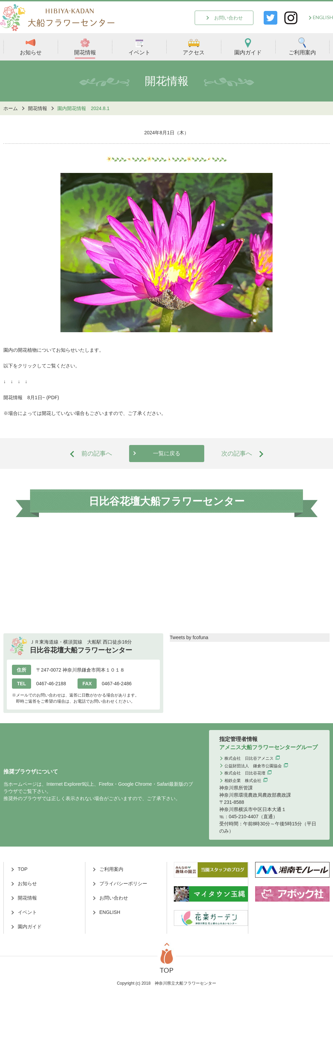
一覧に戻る (166, 453)
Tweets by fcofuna (189, 637)
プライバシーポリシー (123, 883)
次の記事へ (236, 453)
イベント (139, 46)
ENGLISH (323, 17)
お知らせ (31, 46)
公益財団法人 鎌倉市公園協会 (253, 766)
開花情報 (85, 46)
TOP (23, 869)
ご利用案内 (302, 46)
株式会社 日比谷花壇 (244, 773)
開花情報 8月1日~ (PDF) (31, 397)
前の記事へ (96, 453)
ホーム (10, 108)
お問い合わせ (228, 18)
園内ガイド (248, 46)
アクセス (194, 46)
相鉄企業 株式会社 (242, 780)
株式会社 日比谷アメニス (249, 758)
